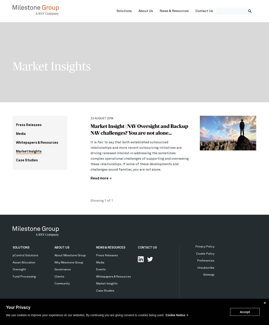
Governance (62, 269)
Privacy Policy (204, 246)
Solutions (124, 11)
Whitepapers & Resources (37, 143)
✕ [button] (265, 303)
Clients (59, 276)
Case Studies (27, 160)
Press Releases (29, 125)
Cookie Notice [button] (175, 315)
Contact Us (204, 11)
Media (21, 134)
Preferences (205, 260)
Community (62, 283)
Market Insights (29, 151)
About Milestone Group (70, 255)
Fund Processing (24, 276)
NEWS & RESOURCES (110, 247)
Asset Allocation (24, 262)
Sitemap (208, 274)
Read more (99, 178)
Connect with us (141, 259)
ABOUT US (61, 247)
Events (101, 269)
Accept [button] (245, 312)
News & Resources (174, 11)
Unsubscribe (205, 267)
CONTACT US (147, 247)
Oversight (19, 269)
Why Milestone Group (68, 262)
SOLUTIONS (21, 247)
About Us (145, 11)
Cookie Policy (205, 253)
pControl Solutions (25, 255)
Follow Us (150, 259)
